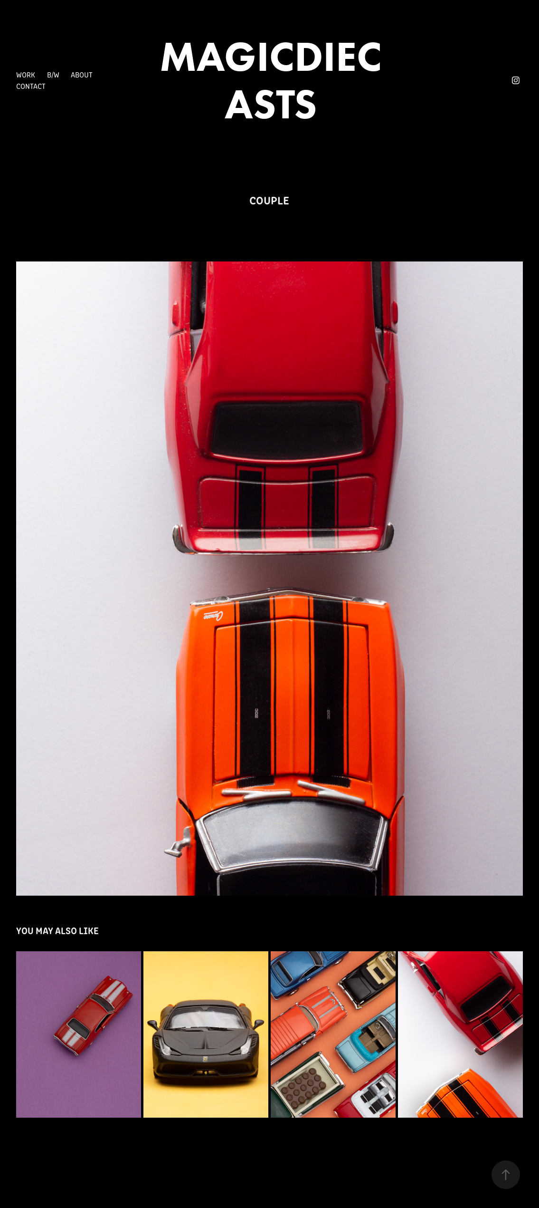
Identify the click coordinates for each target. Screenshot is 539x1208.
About (82, 74)
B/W (53, 74)
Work (25, 74)
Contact (31, 86)
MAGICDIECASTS (271, 80)
